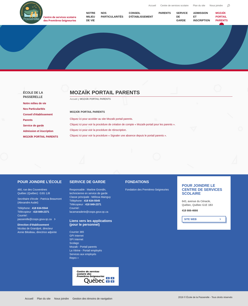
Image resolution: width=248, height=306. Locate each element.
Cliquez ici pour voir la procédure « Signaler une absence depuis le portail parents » (118, 135)
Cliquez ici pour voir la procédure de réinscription (98, 129)
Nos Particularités (112, 14)
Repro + (74, 257)
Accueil (152, 5)
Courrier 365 (76, 231)
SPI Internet (76, 239)
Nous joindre (216, 5)
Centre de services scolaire (174, 5)
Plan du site (199, 5)
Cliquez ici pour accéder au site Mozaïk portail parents (101, 118)
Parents (165, 12)
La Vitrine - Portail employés (85, 250)
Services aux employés (82, 254)
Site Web (190, 219)
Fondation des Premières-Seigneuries (147, 189)
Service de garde (182, 16)
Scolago (74, 243)
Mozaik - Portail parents (83, 246)
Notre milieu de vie (90, 16)
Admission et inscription (201, 16)
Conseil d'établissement (141, 14)
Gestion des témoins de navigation (92, 298)
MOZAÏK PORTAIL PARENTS (222, 16)
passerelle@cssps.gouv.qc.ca (35, 219)
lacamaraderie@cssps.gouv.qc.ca (88, 211)
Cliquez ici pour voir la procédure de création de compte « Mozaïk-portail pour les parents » (122, 124)
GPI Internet (76, 235)
